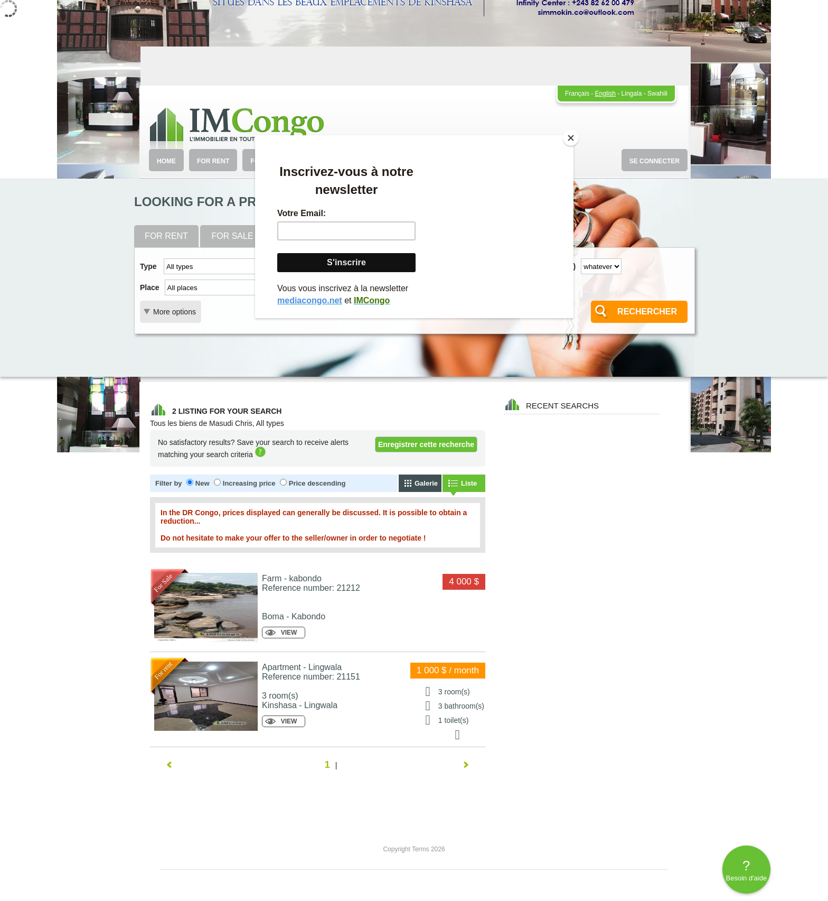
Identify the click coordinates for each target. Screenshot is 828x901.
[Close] (571, 138)
